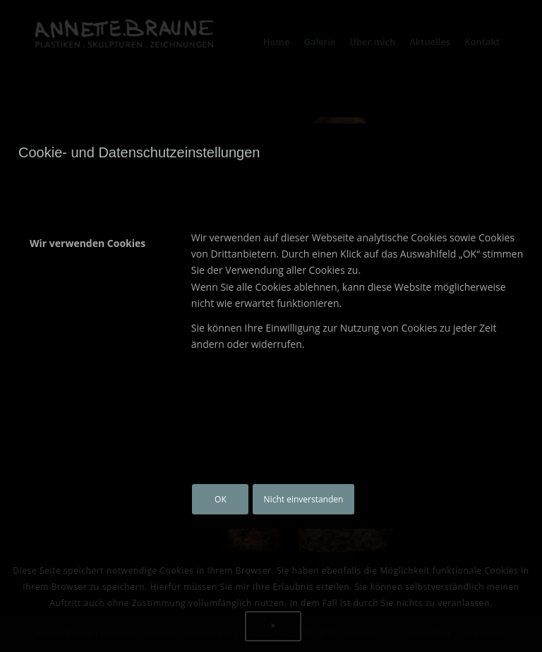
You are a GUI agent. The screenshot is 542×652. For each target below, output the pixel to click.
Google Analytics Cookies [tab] (91, 334)
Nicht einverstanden (304, 499)
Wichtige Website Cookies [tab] (93, 289)
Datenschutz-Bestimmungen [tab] (67, 432)
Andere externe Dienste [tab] (88, 379)
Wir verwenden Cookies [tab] (87, 243)
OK (221, 499)
